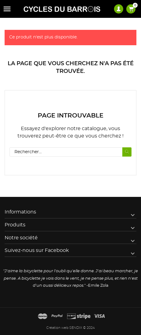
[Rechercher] (70, 152)
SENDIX (75, 327)
